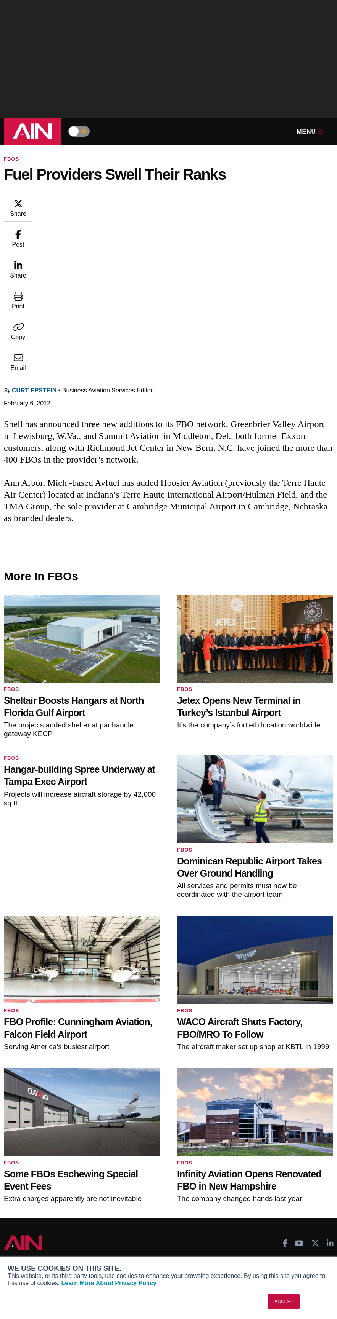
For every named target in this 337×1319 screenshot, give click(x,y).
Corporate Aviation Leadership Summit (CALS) (49, 1178)
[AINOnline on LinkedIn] (330, 1086)
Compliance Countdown (267, 1196)
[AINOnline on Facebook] (285, 1086)
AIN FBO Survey (35, 1124)
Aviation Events (257, 1186)
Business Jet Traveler (42, 1155)
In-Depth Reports (259, 1145)
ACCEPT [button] (283, 1301)
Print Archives (255, 1124)
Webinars (249, 1165)
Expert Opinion (256, 1134)
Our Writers (24, 1239)
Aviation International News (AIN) (56, 1134)
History (19, 1250)
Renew (132, 1145)
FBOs (11, 159)
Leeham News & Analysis (46, 1192)
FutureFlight (25, 1165)
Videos (246, 1155)
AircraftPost (30, 1145)
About (17, 1229)
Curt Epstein (80, 202)
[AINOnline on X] (315, 1086)
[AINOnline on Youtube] (299, 1086)
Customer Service (146, 1134)
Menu (310, 131)
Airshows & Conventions (268, 1175)
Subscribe (137, 1124)
